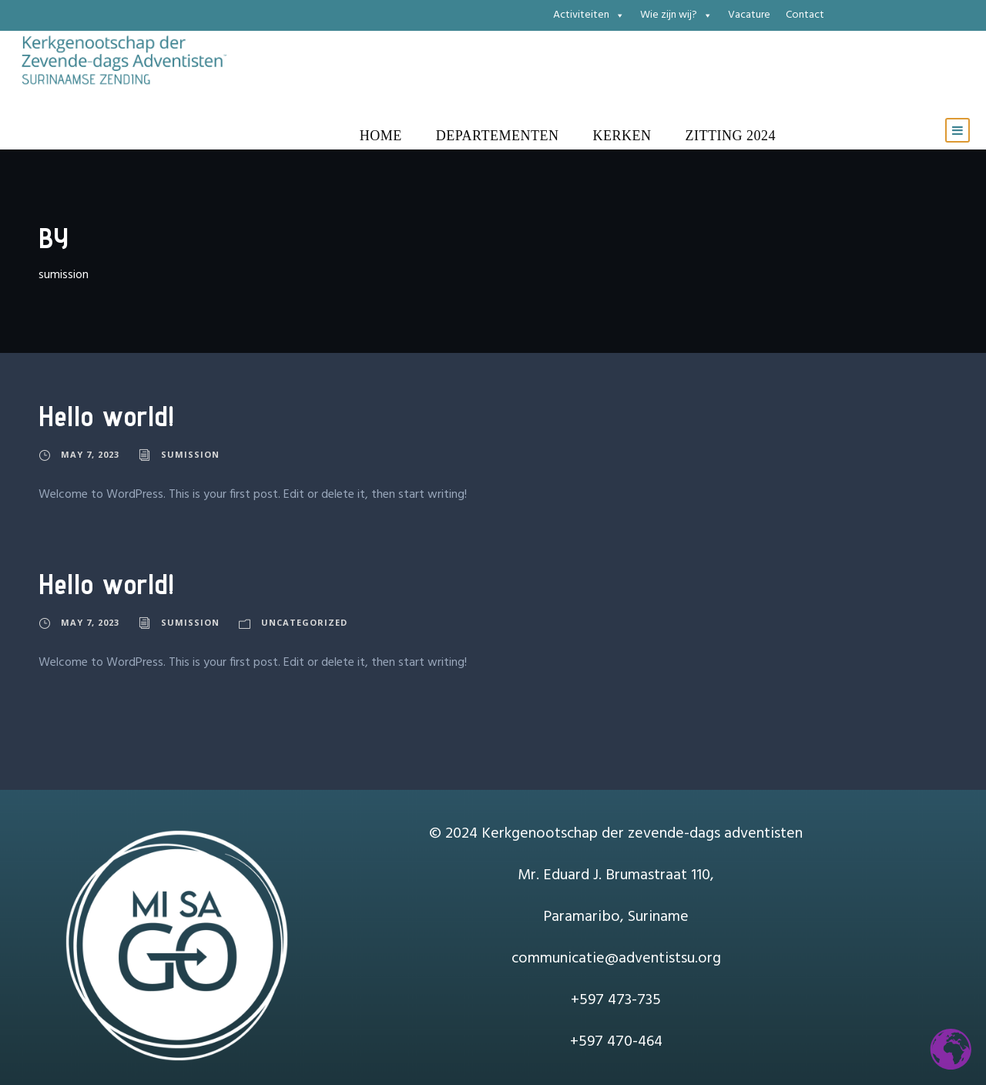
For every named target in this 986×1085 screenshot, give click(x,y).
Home (381, 135)
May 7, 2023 (90, 454)
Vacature (749, 15)
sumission (190, 454)
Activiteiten (589, 15)
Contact (805, 15)
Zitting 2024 (731, 135)
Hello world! (107, 415)
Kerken (622, 135)
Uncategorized (304, 622)
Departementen (497, 135)
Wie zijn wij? (676, 15)
